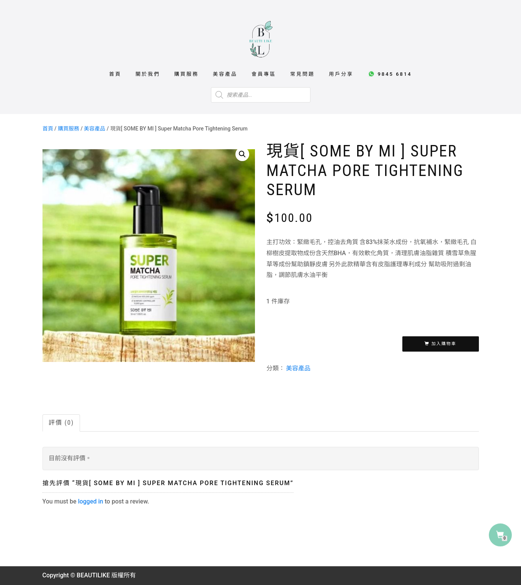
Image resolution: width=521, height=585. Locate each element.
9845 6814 (389, 74)
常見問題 (302, 74)
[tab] (61, 423)
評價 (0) (61, 422)
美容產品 (225, 74)
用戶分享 (341, 74)
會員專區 (264, 74)
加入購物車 (443, 343)
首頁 (115, 74)
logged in (90, 501)
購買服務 (186, 74)
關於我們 (148, 74)
